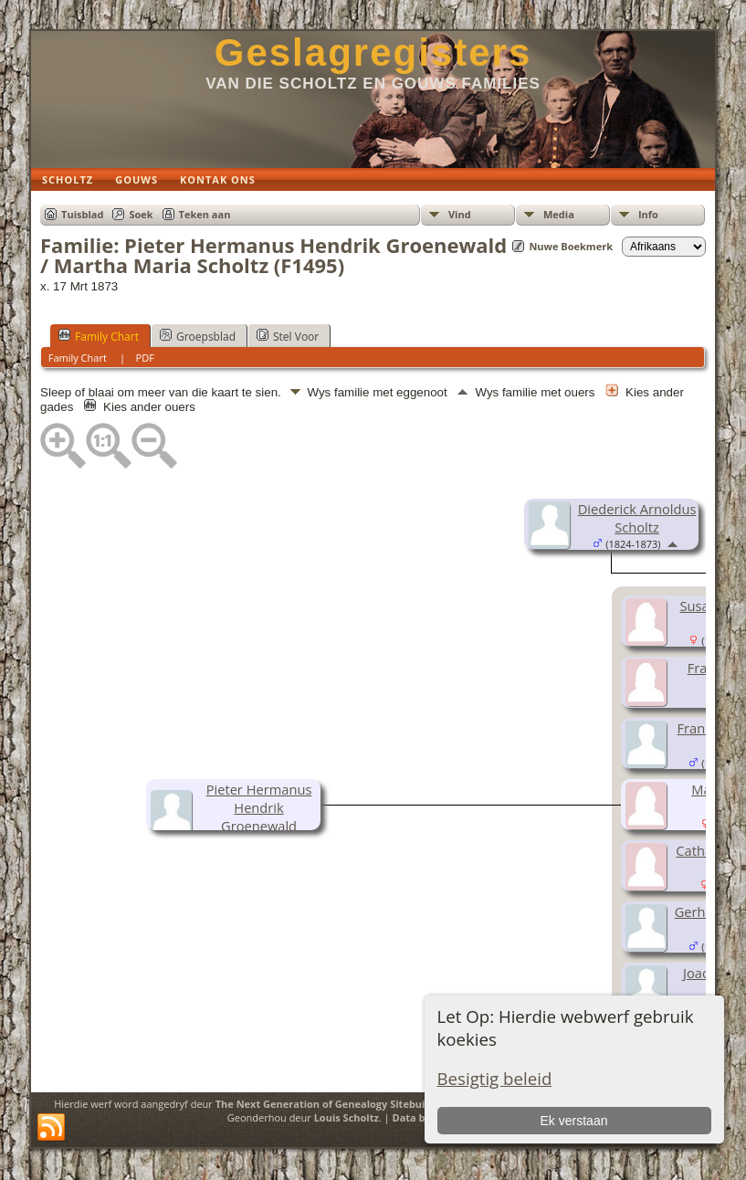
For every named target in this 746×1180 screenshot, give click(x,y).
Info (648, 214)
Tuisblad (82, 214)
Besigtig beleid (494, 1078)
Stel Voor (288, 336)
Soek (140, 214)
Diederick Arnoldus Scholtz (637, 518)
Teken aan (205, 214)
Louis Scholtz (346, 1117)
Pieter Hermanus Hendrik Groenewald (259, 807)
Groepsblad (198, 336)
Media (558, 214)
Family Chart (98, 336)
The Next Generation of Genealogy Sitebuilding (332, 1104)
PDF (145, 357)
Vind (459, 214)
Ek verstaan (574, 1120)
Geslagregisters (373, 52)
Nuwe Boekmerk (571, 246)
